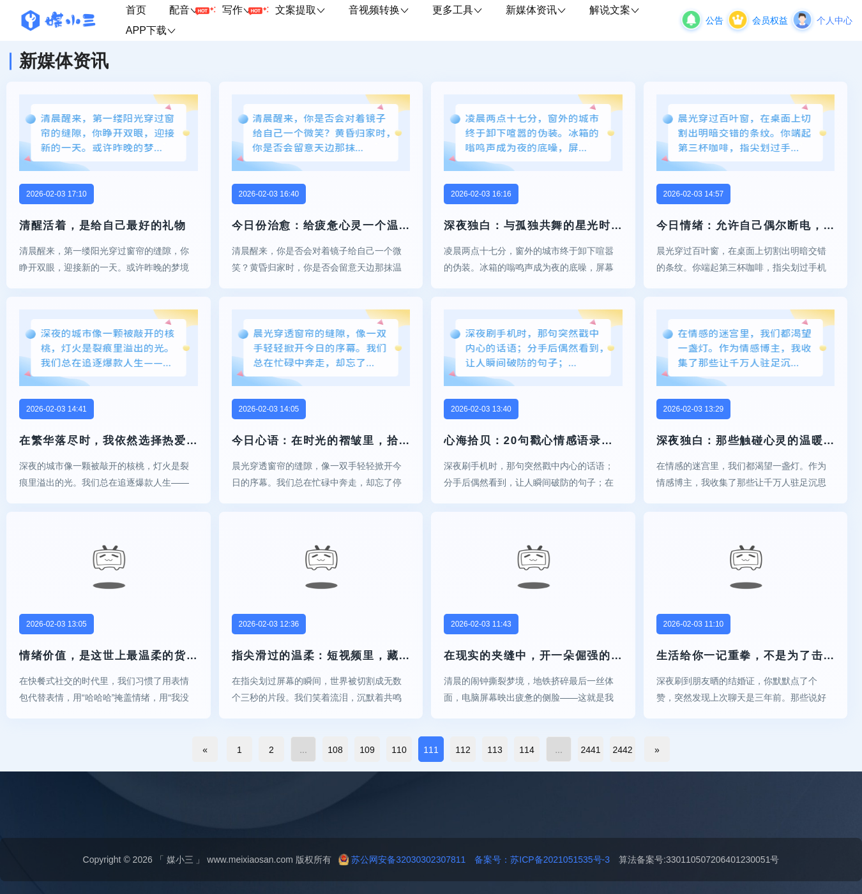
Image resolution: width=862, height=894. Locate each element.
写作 (243, 10)
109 (366, 750)
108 (335, 750)
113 (494, 750)
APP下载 (151, 30)
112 (462, 750)
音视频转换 (379, 9)
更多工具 (457, 9)
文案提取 (300, 9)
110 (398, 750)
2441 (590, 750)
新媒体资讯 (536, 9)
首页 (136, 9)
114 (526, 750)
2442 (622, 750)
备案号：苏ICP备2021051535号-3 (537, 859)
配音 (190, 10)
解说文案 (614, 9)
